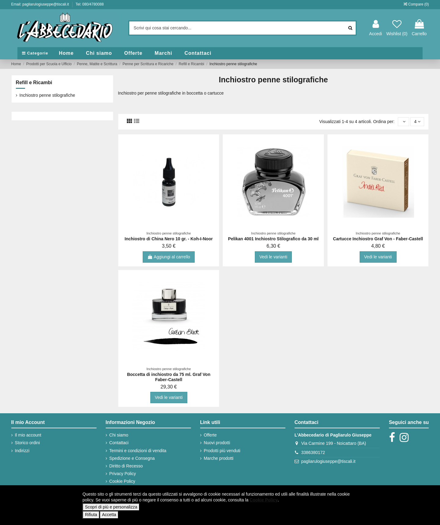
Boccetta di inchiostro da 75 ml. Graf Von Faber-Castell (169, 377)
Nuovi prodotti (217, 442)
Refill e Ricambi (34, 82)
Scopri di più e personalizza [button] (111, 506)
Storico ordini (27, 442)
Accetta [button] (109, 514)
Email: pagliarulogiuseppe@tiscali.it (40, 4)
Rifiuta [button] (91, 514)
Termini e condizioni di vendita (138, 450)
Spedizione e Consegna (132, 458)
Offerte (210, 435)
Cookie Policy (122, 481)
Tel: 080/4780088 (89, 4)
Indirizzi (22, 450)
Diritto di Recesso (126, 465)
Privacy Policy (122, 473)
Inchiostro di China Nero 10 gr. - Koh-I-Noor (169, 238)
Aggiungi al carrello (168, 256)
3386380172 (313, 452)
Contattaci (119, 442)
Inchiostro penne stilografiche (47, 95)
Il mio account (28, 435)
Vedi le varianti (273, 256)
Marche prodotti (218, 458)
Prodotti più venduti (222, 450)
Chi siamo (118, 435)
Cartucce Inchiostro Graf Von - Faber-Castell (378, 238)
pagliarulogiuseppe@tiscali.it (328, 461)
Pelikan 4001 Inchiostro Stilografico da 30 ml (273, 238)
